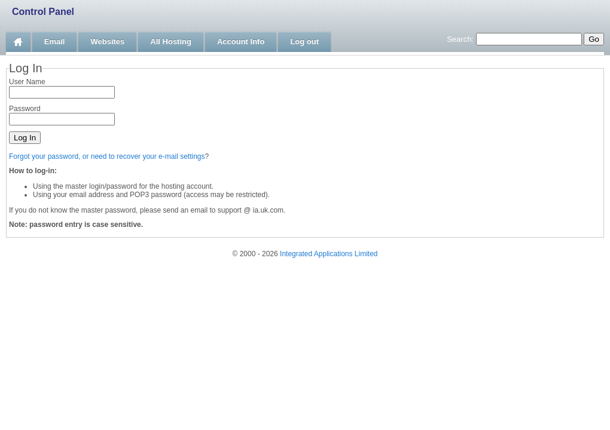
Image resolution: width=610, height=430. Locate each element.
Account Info (240, 41)
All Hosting (170, 41)
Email (54, 41)
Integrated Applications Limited (328, 254)
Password (25, 109)
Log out (304, 41)
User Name (27, 82)
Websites (107, 41)
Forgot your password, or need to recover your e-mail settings (107, 156)
